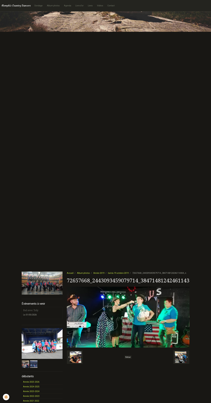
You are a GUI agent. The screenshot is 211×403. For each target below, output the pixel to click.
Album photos (53, 5)
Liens (90, 5)
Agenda (67, 5)
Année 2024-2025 (31, 386)
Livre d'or (79, 5)
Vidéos (100, 5)
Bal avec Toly (30, 310)
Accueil (70, 273)
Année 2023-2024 (31, 391)
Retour (128, 357)
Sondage (38, 5)
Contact (111, 5)
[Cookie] (6, 397)
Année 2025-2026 (31, 382)
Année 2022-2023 (31, 396)
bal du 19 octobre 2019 (118, 273)
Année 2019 (98, 273)
